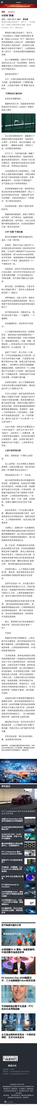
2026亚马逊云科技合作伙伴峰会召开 (12, 828)
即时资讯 (5, 786)
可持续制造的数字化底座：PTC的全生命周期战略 (17, 1007)
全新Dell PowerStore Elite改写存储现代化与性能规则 (12, 820)
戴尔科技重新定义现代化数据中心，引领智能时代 (12, 845)
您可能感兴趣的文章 (11, 925)
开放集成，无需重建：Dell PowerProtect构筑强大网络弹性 (11, 869)
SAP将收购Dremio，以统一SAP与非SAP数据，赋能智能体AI (12, 902)
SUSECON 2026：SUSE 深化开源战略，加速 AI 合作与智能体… (11, 836)
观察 (3, 12)
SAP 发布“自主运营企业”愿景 (12, 878)
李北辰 (25, 19)
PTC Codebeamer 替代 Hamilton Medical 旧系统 (11, 853)
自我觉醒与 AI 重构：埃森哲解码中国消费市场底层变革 (18, 951)
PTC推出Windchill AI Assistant (10, 886)
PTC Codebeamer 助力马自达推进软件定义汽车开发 (18, 812)
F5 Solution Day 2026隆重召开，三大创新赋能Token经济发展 (18, 979)
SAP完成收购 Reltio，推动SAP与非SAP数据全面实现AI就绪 (12, 894)
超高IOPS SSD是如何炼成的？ (11, 861)
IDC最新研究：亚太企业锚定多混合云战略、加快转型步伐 (12, 910)
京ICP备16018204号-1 (11, 1091)
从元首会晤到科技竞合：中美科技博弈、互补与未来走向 (18, 1036)
